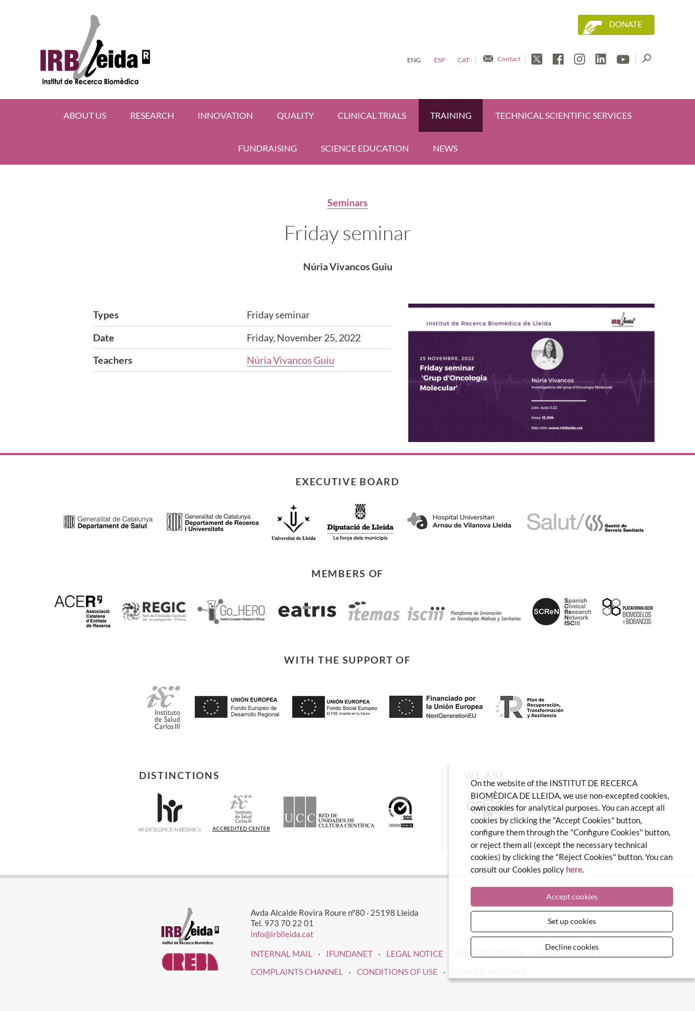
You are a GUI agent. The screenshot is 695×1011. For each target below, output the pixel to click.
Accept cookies (572, 896)
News (445, 148)
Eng (414, 60)
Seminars (347, 202)
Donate (625, 24)
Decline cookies (572, 946)
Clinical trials (372, 115)
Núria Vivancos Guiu (290, 360)
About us (84, 115)
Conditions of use (397, 972)
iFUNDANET (349, 953)
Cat (463, 60)
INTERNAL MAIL (281, 953)
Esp (439, 60)
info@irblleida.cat (282, 934)
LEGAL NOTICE (414, 953)
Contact (508, 59)
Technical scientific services (563, 115)
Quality (295, 115)
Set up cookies (572, 921)
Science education (365, 148)
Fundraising (267, 148)
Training (451, 115)
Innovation (225, 115)
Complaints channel (297, 972)
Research (152, 115)
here (574, 869)
